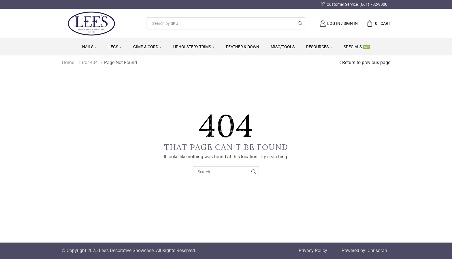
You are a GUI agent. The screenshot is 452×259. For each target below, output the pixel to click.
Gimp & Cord (147, 46)
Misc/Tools (283, 46)
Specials (357, 46)
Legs (115, 46)
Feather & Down (242, 46)
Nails (89, 46)
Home (68, 62)
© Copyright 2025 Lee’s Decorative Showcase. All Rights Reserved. (129, 250)
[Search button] (300, 23)
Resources (319, 46)
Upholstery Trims (193, 46)
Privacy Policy (313, 250)
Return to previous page (366, 62)
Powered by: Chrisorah (364, 250)
